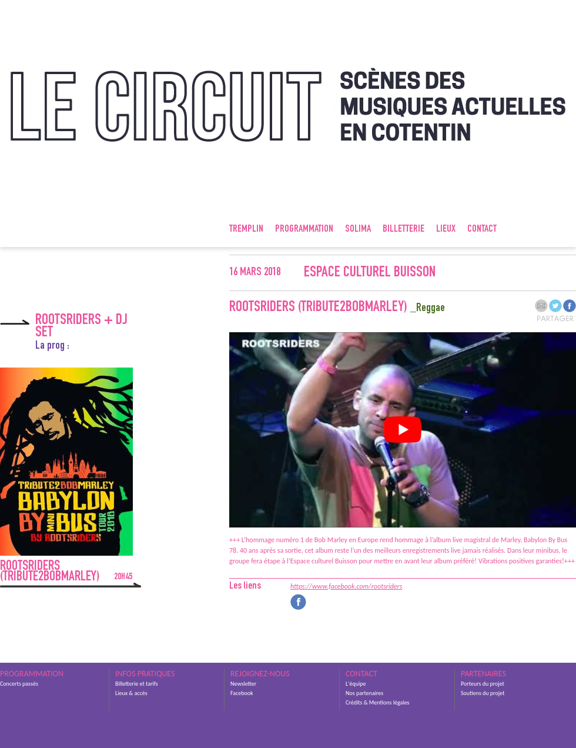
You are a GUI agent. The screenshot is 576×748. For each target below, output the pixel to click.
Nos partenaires (364, 693)
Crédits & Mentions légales (378, 702)
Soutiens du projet (482, 693)
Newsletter (243, 683)
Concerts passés (19, 683)
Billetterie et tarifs (136, 683)
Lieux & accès (131, 693)
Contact (482, 229)
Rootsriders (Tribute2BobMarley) (66, 572)
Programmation (304, 229)
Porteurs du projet (482, 683)
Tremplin (246, 229)
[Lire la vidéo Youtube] (402, 429)
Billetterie (403, 229)
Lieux (446, 229)
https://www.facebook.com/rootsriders (346, 586)
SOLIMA (358, 229)
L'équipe (356, 683)
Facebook (241, 693)
